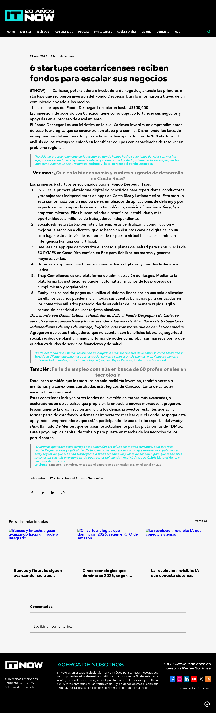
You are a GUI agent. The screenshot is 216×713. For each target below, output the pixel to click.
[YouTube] (194, 679)
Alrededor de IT (42, 478)
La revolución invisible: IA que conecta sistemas (175, 573)
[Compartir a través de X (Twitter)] (42, 493)
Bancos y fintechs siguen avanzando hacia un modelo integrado (38, 573)
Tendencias (95, 478)
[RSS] (208, 679)
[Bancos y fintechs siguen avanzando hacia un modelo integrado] (39, 546)
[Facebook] (172, 679)
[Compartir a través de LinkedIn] (53, 493)
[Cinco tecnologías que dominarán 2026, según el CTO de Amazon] (108, 546)
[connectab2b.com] (190, 688)
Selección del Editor (70, 478)
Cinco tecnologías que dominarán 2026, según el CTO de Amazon (107, 573)
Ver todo (201, 521)
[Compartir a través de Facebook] (32, 493)
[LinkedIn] (186, 679)
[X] (201, 679)
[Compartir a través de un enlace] (63, 493)
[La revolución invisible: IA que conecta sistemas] (176, 546)
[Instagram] (179, 679)
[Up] (207, 704)
